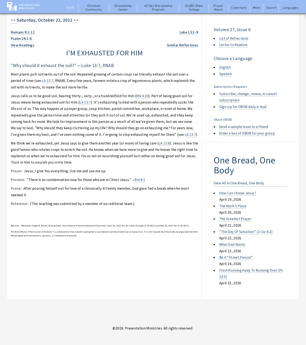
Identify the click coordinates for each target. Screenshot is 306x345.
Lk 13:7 (47, 80)
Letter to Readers (233, 44)
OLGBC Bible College (194, 8)
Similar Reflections (182, 45)
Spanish (225, 74)
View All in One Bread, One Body (239, 183)
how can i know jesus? (237, 193)
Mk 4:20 (142, 96)
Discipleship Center (123, 8)
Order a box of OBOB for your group (247, 133)
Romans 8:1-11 (23, 32)
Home (70, 8)
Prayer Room (218, 8)
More (256, 8)
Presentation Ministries (29, 6)
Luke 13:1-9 (189, 32)
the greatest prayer (235, 218)
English (225, 67)
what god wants (232, 244)
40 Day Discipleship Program (158, 8)
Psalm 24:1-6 (21, 38)
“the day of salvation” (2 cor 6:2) (246, 231)
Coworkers (239, 8)
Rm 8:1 (140, 179)
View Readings (23, 45)
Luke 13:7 (90, 65)
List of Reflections (234, 38)
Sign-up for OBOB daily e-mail (243, 106)
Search (271, 8)
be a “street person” (236, 257)
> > (75, 20)
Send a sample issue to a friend (243, 126)
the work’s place (233, 206)
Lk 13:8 (164, 143)
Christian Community (94, 8)
